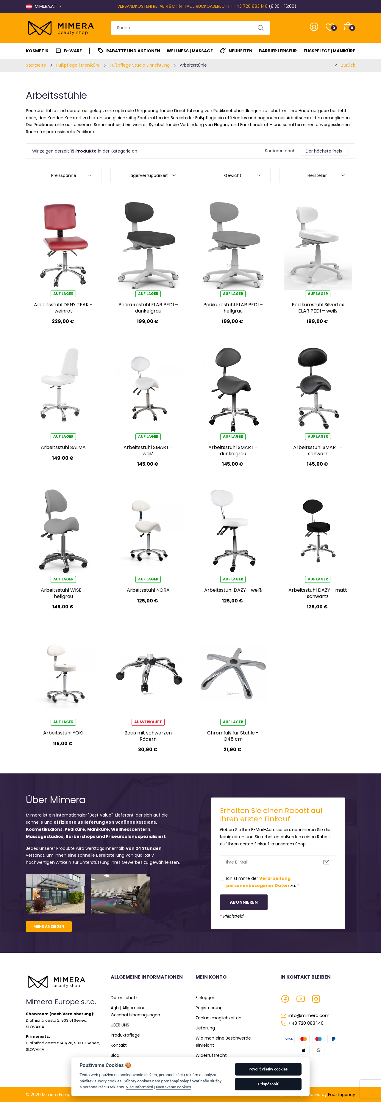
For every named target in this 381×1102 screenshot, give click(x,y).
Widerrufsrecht (211, 1055)
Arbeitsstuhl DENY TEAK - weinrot (63, 307)
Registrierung (209, 1008)
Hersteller (317, 175)
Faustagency (341, 1095)
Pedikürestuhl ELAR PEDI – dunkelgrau (148, 307)
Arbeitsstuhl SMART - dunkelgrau (233, 450)
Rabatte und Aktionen (133, 51)
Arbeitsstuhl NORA (148, 590)
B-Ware (73, 51)
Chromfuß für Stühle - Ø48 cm (233, 735)
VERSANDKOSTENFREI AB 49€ (146, 6)
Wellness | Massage (190, 51)
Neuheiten (240, 51)
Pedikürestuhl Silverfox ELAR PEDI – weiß (318, 307)
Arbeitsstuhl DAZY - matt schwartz (317, 593)
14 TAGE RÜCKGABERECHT (204, 6)
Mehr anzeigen (48, 926)
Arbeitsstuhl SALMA (63, 447)
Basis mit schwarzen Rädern (148, 735)
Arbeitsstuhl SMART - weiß (148, 450)
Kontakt (119, 1045)
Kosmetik (37, 51)
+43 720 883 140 (251, 6)
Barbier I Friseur (278, 51)
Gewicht (232, 175)
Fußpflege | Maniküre (329, 51)
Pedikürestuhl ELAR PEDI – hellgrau (233, 307)
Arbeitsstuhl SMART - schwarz (318, 450)
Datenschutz (124, 998)
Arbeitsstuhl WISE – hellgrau (63, 593)
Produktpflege (125, 1035)
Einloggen (206, 998)
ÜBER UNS (120, 1025)
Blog (115, 1055)
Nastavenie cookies (173, 1086)
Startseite (36, 65)
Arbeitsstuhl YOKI (63, 732)
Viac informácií (139, 1086)
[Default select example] (325, 151)
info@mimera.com (309, 1015)
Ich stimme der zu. (262, 881)
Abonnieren (244, 902)
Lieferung (205, 1028)
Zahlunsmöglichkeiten (218, 1018)
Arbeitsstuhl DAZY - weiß (233, 590)
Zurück (348, 65)
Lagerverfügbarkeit (148, 175)
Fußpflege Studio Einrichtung (140, 65)
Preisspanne (63, 175)
